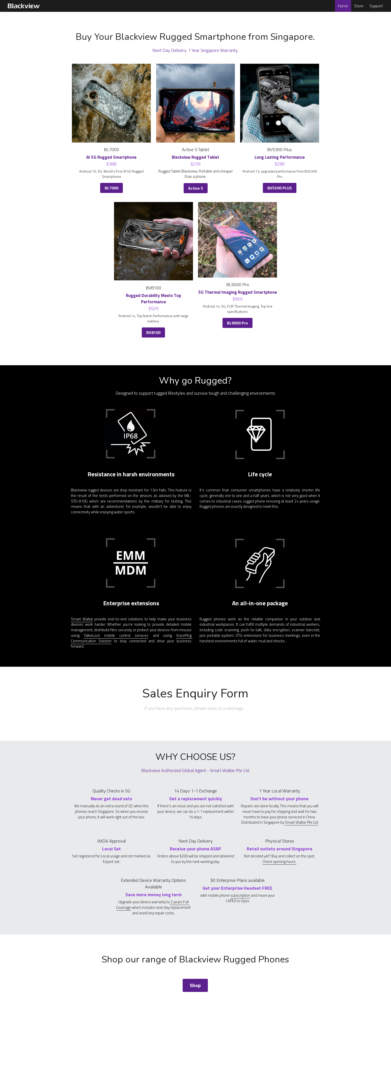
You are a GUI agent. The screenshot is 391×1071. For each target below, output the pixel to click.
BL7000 (111, 188)
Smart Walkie (82, 619)
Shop (195, 985)
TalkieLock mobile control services (116, 635)
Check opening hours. (279, 861)
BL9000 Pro (237, 323)
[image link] (23, 5)
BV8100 (153, 332)
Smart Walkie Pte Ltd (301, 822)
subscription (240, 895)
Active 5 (195, 188)
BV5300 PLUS (279, 188)
